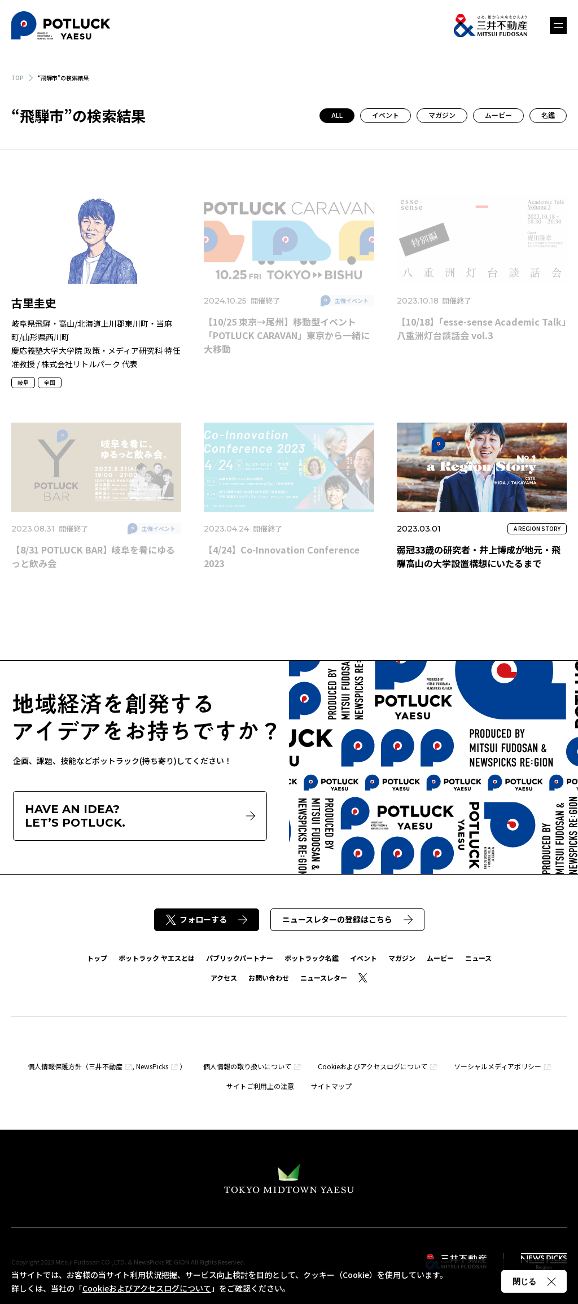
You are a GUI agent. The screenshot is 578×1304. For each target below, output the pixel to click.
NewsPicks (152, 1066)
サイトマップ (331, 1086)
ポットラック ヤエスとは (157, 958)
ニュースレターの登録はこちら (347, 919)
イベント (385, 115)
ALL (337, 115)
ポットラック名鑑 (311, 958)
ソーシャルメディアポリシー (497, 1066)
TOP (17, 77)
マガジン (442, 115)
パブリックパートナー (239, 958)
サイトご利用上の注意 (260, 1086)
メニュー (558, 25)
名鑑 (548, 115)
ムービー (498, 115)
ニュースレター (323, 977)
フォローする (206, 919)
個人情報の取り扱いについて (247, 1066)
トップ (97, 958)
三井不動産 (105, 1066)
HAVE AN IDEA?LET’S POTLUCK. (140, 815)
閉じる (534, 1281)
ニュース (478, 958)
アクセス (224, 977)
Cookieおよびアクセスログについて (372, 1066)
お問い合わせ (268, 977)
